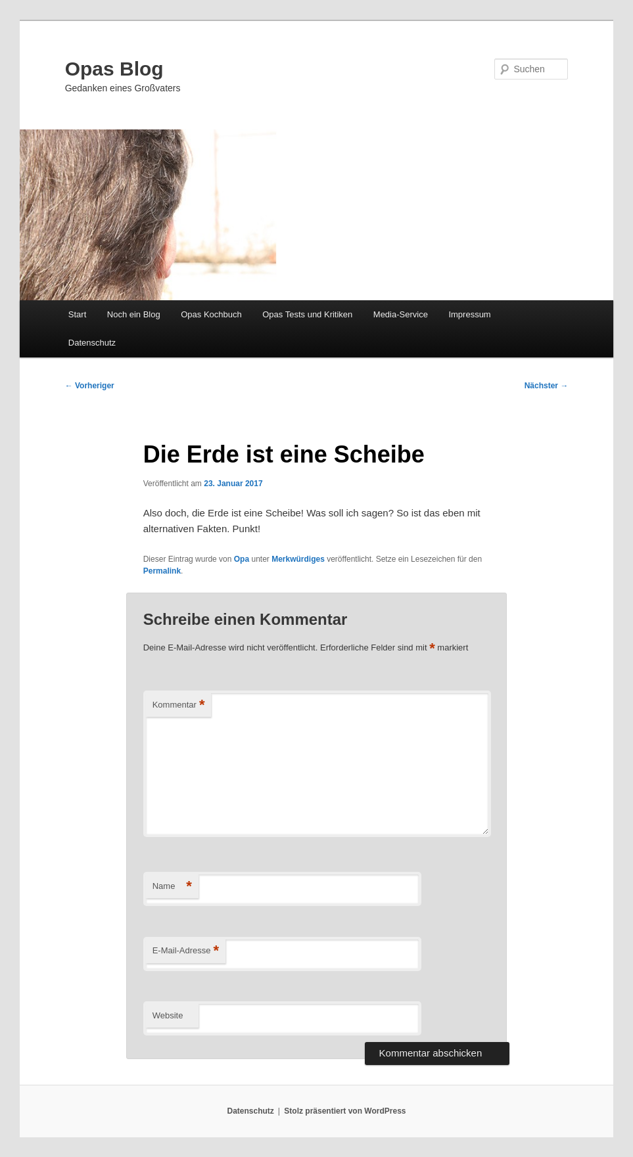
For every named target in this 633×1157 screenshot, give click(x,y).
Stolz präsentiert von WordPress (345, 1111)
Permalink (162, 571)
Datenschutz (92, 343)
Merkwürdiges (298, 559)
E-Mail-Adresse (185, 951)
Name (172, 886)
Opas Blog (114, 68)
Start (77, 314)
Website (167, 1015)
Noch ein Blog (133, 314)
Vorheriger (89, 385)
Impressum (469, 314)
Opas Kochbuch (211, 314)
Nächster (547, 385)
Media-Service (400, 314)
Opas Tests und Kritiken (307, 314)
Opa (241, 559)
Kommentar (178, 705)
